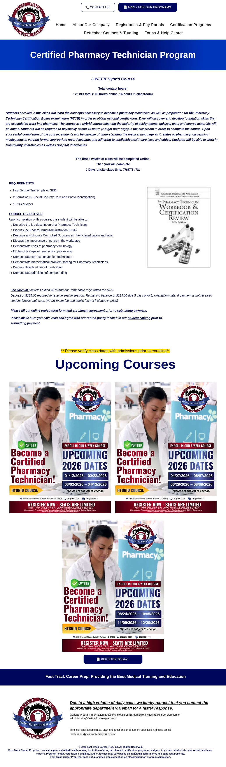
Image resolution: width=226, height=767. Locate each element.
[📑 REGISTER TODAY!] (113, 659)
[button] (91, 25)
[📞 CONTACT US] (98, 7)
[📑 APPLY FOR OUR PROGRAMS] (147, 7)
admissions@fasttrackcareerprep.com (155, 714)
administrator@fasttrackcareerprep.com (93, 718)
